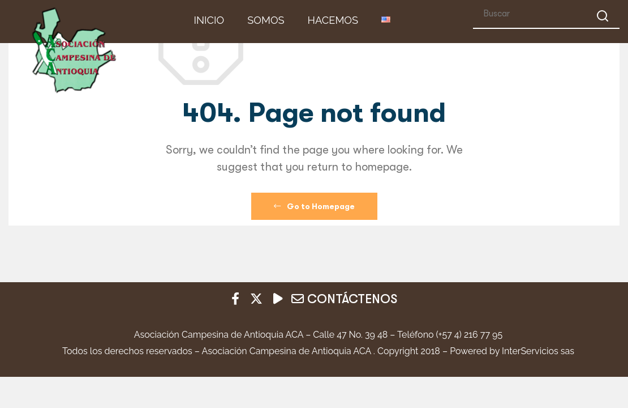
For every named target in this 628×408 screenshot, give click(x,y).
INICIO (209, 20)
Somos (265, 20)
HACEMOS (333, 20)
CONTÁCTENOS (344, 299)
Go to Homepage (314, 206)
